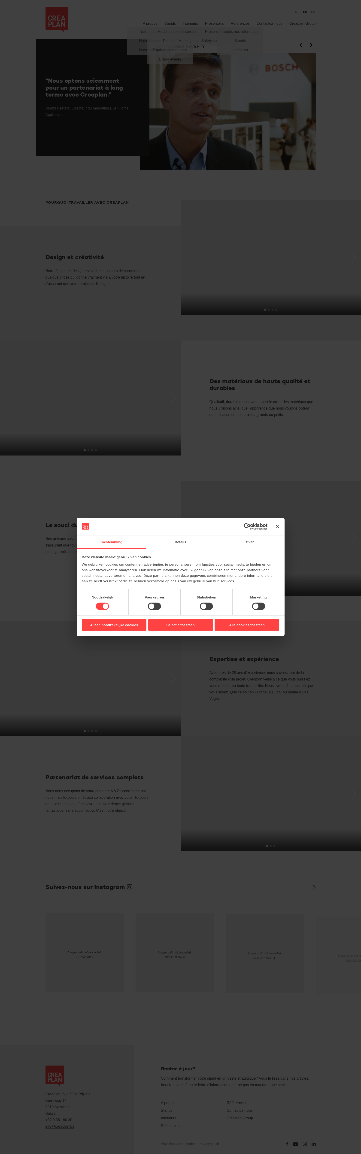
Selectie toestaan (180, 625)
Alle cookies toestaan (246, 625)
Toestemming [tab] (111, 542)
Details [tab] (180, 542)
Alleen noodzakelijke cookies (114, 625)
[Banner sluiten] (277, 526)
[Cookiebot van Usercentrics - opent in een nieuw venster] (247, 526)
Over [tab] (250, 542)
